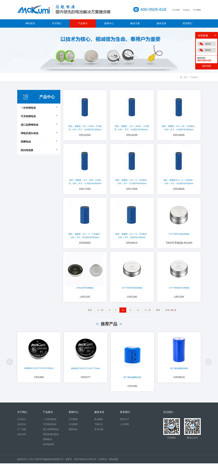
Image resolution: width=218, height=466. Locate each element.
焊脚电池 (26, 141)
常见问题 (98, 432)
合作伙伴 (21, 437)
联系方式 (124, 422)
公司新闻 (73, 422)
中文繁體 (197, 10)
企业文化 (21, 427)
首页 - (186, 77)
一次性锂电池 (28, 107)
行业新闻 (73, 427)
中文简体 (176, 10)
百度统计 (104, 462)
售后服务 (98, 422)
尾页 (158, 312)
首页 (90, 312)
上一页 (100, 312)
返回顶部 (206, 66)
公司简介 (21, 422)
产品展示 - (194, 77)
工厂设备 (21, 432)
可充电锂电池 (28, 116)
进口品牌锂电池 (29, 124)
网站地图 (114, 462)
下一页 (147, 312)
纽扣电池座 (27, 150)
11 (130, 312)
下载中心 (98, 427)
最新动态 (73, 432)
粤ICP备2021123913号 (85, 462)
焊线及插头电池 (29, 133)
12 (138, 312)
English (186, 10)
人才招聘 (124, 427)
